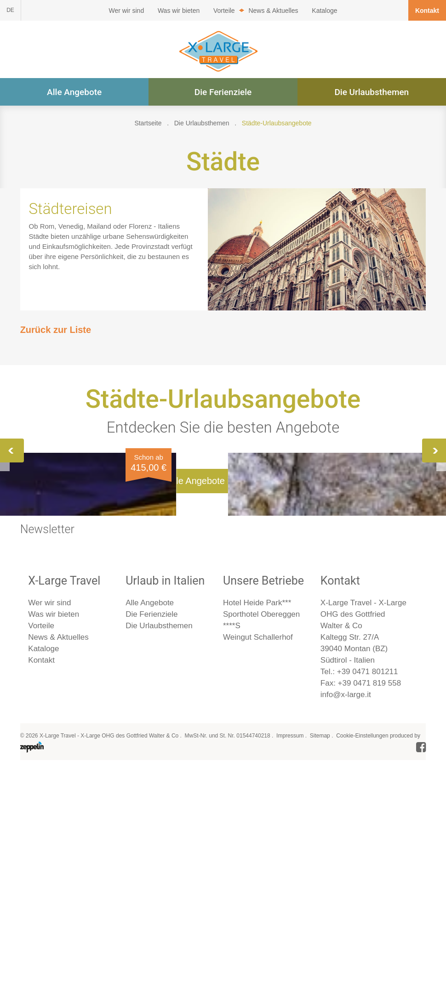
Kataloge (324, 10)
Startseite (147, 123)
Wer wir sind (126, 10)
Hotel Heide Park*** (257, 826)
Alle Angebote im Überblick (223, 705)
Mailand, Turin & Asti (355, 540)
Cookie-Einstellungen (362, 960)
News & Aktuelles (273, 10)
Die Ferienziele (223, 92)
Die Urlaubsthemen (371, 92)
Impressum (289, 960)
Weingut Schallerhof (258, 861)
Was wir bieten (179, 10)
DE (10, 10)
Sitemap (320, 960)
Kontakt (427, 10)
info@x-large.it (345, 918)
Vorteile (224, 10)
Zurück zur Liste (55, 330)
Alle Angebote (74, 92)
